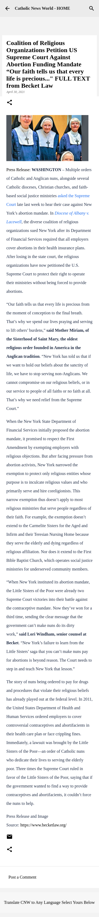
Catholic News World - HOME (42, 8)
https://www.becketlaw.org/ (43, 825)
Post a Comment (22, 877)
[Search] (91, 8)
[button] (9, 103)
